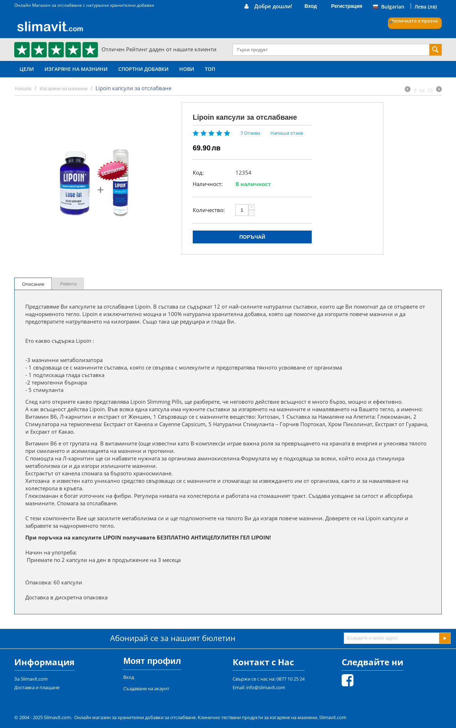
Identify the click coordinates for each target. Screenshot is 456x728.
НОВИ (186, 69)
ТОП (210, 69)
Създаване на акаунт (146, 688)
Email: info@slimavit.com (259, 687)
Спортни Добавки (143, 69)
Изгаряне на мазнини (76, 69)
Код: (198, 172)
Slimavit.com (332, 717)
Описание (33, 284)
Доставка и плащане (36, 687)
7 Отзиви (250, 133)
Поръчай (252, 237)
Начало (23, 88)
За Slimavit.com (31, 679)
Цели (27, 69)
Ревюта (68, 283)
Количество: (209, 209)
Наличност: (208, 183)
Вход (311, 6)
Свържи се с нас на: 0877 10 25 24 (269, 679)
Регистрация (346, 6)
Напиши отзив (286, 133)
